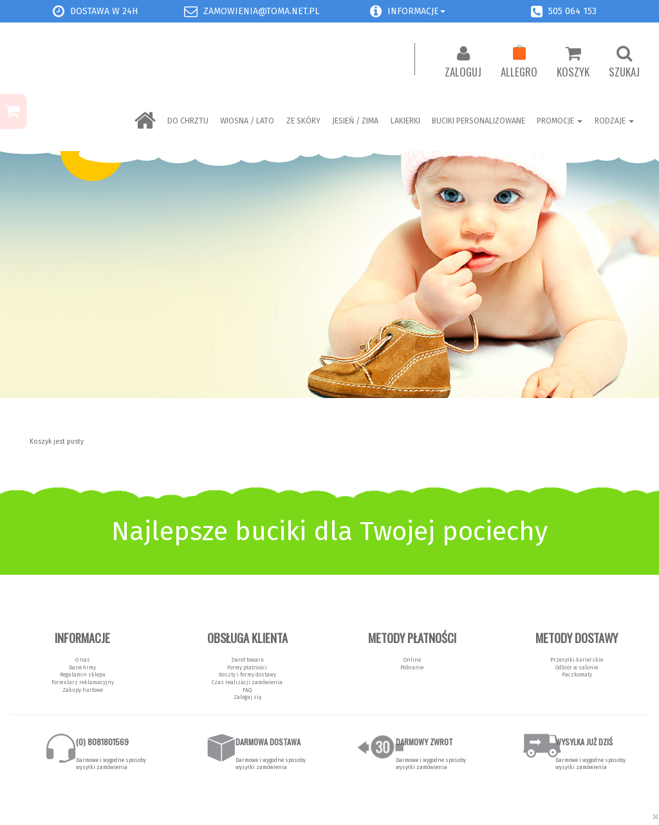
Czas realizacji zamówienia (247, 682)
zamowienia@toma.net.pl (261, 11)
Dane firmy (82, 667)
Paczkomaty (577, 674)
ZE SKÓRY (303, 120)
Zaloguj (463, 62)
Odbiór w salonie (576, 667)
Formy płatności (247, 667)
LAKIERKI (405, 120)
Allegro (519, 62)
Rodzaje (614, 120)
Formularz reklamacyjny (82, 682)
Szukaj (624, 62)
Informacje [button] (416, 11)
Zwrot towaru (247, 660)
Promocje (559, 120)
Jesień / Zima (355, 120)
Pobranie (411, 667)
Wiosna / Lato (247, 120)
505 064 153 (572, 11)
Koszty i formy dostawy (247, 674)
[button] (376, 11)
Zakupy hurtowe (82, 690)
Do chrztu (188, 120)
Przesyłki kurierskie (576, 660)
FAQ (247, 690)
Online (412, 660)
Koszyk (573, 62)
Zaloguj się (247, 697)
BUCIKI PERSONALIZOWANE (478, 120)
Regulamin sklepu (83, 674)
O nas (82, 660)
